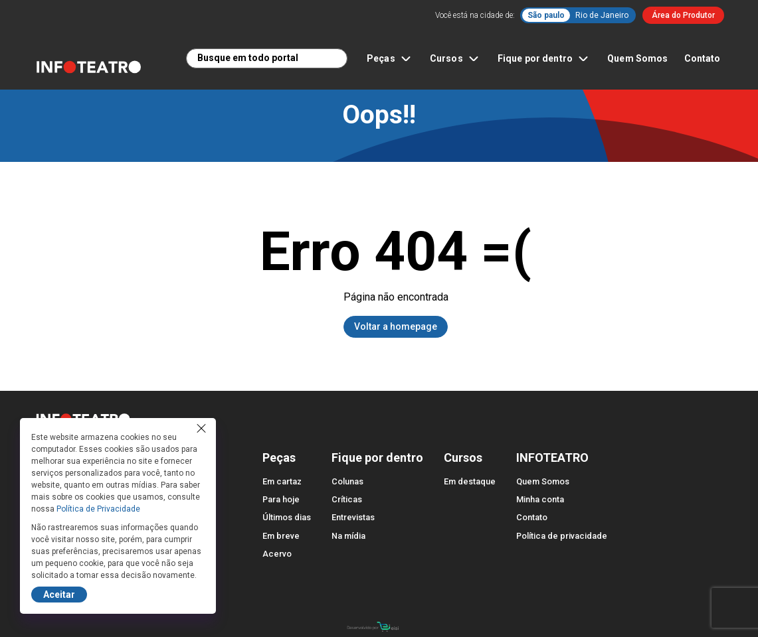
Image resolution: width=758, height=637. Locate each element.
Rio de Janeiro (601, 15)
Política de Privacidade (98, 509)
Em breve (281, 536)
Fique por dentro (544, 58)
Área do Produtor (683, 15)
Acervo (277, 554)
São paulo (546, 15)
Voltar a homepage (395, 326)
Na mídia (348, 536)
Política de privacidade (561, 536)
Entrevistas (353, 517)
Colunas (347, 481)
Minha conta (540, 499)
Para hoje (281, 499)
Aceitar (59, 594)
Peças (390, 58)
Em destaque (470, 481)
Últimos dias (286, 517)
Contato (702, 58)
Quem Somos (637, 58)
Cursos (456, 58)
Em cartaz (282, 481)
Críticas (347, 499)
